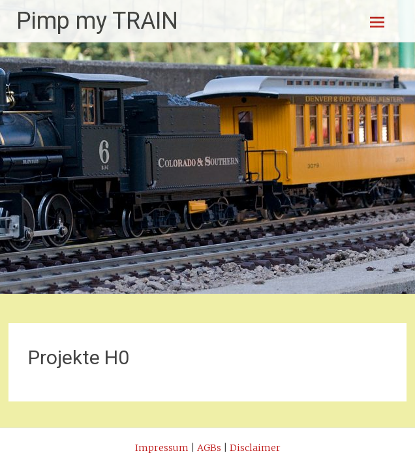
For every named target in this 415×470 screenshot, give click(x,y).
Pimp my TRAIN (97, 21)
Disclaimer (255, 448)
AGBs (209, 448)
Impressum (162, 448)
